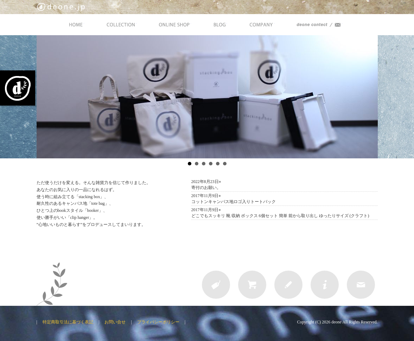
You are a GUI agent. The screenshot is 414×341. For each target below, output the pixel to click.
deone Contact (318, 24)
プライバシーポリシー (158, 322)
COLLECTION (120, 24)
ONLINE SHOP (174, 24)
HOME (75, 24)
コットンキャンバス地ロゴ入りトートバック (233, 201)
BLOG (219, 24)
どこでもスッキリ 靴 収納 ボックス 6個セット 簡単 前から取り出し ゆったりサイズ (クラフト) (280, 215)
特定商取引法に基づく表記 (68, 322)
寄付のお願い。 (206, 187)
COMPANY (261, 24)
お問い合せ (115, 322)
